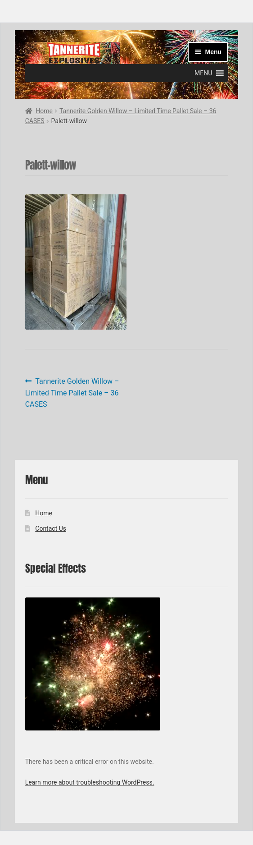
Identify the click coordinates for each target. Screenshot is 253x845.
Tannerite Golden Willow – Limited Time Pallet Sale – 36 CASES (72, 392)
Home (44, 111)
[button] (203, 73)
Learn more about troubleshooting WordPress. (89, 782)
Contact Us (50, 528)
